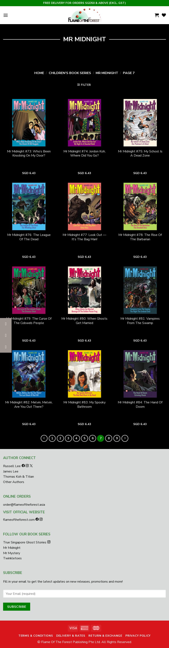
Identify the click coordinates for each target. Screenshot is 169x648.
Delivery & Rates (70, 636)
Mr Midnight (107, 73)
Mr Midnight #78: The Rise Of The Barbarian (140, 237)
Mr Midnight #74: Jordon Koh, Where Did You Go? (84, 153)
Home (39, 73)
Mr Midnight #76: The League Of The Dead (29, 237)
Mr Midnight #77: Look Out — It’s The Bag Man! (84, 237)
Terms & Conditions (35, 636)
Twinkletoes (12, 558)
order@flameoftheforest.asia (24, 504)
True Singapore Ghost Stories (24, 542)
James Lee (10, 471)
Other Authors (13, 482)
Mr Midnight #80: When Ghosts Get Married (84, 321)
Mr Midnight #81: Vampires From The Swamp (140, 321)
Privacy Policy (138, 636)
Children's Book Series (70, 73)
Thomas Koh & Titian (18, 476)
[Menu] (5, 15)
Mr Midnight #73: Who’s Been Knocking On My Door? (29, 153)
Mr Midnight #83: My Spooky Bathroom (84, 404)
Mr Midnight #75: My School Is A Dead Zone (140, 153)
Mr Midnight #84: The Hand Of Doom (140, 404)
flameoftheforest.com (19, 519)
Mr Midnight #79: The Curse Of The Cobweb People (28, 321)
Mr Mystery (11, 553)
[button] (6, 347)
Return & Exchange (105, 636)
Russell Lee (12, 466)
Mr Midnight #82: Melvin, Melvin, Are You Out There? (28, 404)
